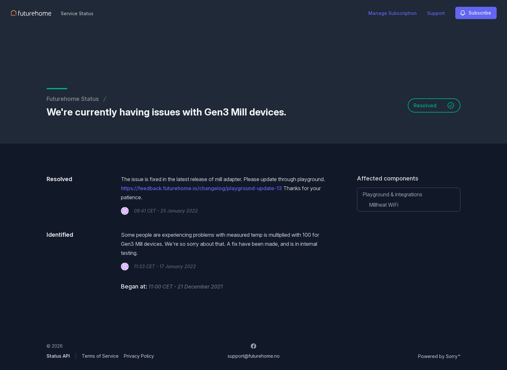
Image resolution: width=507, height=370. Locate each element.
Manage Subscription (392, 13)
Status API (58, 356)
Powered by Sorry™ (439, 356)
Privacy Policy (139, 356)
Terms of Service (100, 356)
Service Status (77, 13)
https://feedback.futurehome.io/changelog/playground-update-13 (201, 188)
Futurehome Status (73, 98)
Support (436, 13)
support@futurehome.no (254, 356)
